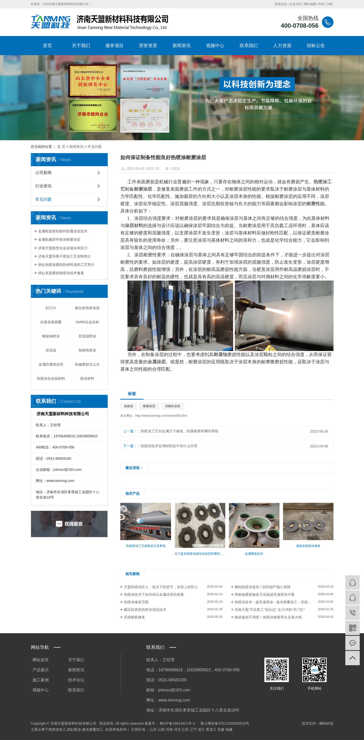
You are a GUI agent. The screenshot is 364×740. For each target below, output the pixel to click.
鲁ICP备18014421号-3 (177, 723)
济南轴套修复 (134, 617)
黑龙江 (211, 729)
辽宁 (193, 729)
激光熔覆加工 (92, 729)
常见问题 (95, 147)
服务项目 (114, 45)
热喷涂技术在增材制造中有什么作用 (169, 446)
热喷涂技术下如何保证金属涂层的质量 (154, 594)
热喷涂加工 (57, 729)
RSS (321, 4)
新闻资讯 (182, 45)
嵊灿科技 (326, 723)
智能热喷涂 (87, 350)
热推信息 (281, 4)
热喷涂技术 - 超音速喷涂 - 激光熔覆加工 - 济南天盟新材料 (280, 602)
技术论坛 (76, 680)
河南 (169, 729)
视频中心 (215, 45)
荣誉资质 (148, 45)
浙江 (201, 729)
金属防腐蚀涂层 (51, 364)
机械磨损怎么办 (87, 364)
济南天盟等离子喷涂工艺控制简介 (64, 256)
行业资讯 (43, 186)
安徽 (221, 729)
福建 (229, 729)
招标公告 (316, 45)
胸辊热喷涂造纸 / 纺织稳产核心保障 (263, 587)
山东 (153, 729)
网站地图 (310, 4)
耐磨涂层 (149, 406)
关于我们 (81, 45)
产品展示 (41, 670)
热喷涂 (128, 406)
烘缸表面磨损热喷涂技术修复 (61, 273)
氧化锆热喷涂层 (87, 308)
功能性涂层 (172, 406)
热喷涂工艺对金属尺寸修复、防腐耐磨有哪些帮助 (179, 431)
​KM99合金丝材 (87, 322)
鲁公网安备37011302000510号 (225, 723)
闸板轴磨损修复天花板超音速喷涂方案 (265, 594)
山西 (161, 729)
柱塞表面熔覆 (51, 322)
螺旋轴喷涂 (51, 336)
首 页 (61, 147)
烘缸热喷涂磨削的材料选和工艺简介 (66, 265)
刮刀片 (51, 308)
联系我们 (249, 45)
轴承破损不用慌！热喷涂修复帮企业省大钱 (268, 617)
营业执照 (106, 723)
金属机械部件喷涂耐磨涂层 (59, 239)
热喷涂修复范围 (136, 602)
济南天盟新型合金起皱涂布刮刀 (63, 248)
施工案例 (41, 680)
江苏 (185, 729)
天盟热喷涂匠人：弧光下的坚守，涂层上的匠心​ (161, 587)
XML (330, 4)
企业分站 (295, 4)
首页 (47, 45)
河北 (177, 729)
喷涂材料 (87, 378)
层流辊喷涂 (87, 336)
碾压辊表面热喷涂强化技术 (145, 610)
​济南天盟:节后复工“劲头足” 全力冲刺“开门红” (270, 610)
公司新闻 (43, 172)
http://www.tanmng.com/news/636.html (161, 415)
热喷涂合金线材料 (51, 378)
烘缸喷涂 (74, 729)
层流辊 (51, 350)
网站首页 (41, 660)
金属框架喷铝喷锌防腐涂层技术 (63, 231)
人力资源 (282, 45)
